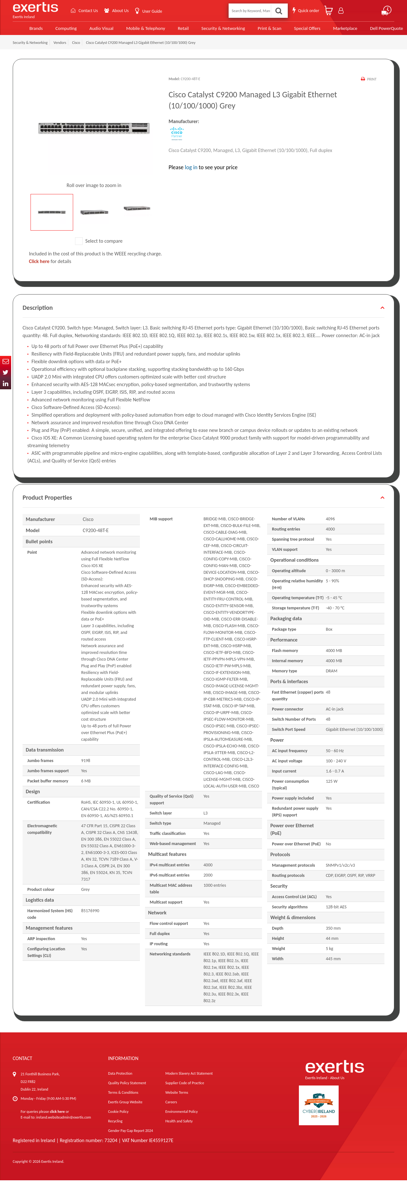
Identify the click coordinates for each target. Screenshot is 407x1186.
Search (278, 10)
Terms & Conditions (123, 1098)
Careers (171, 1108)
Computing (55, 31)
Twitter (5, 372)
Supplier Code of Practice (184, 1088)
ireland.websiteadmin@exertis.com (63, 1123)
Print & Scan (256, 31)
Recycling (115, 1127)
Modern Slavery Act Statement (189, 1079)
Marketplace (331, 31)
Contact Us (88, 10)
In (5, 383)
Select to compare (99, 247)
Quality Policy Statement (127, 1088)
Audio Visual (90, 31)
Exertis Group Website (125, 1108)
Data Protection (120, 1079)
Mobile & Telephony (134, 31)
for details (50, 267)
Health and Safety (179, 1127)
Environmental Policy (181, 1117)
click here (57, 1117)
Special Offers (293, 31)
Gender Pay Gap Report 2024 (130, 1136)
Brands (25, 31)
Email (5, 361)
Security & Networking (210, 31)
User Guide (152, 11)
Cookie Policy (118, 1117)
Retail (171, 31)
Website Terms (176, 1098)
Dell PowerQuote (372, 31)
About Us (120, 10)
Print (371, 85)
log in (191, 172)
